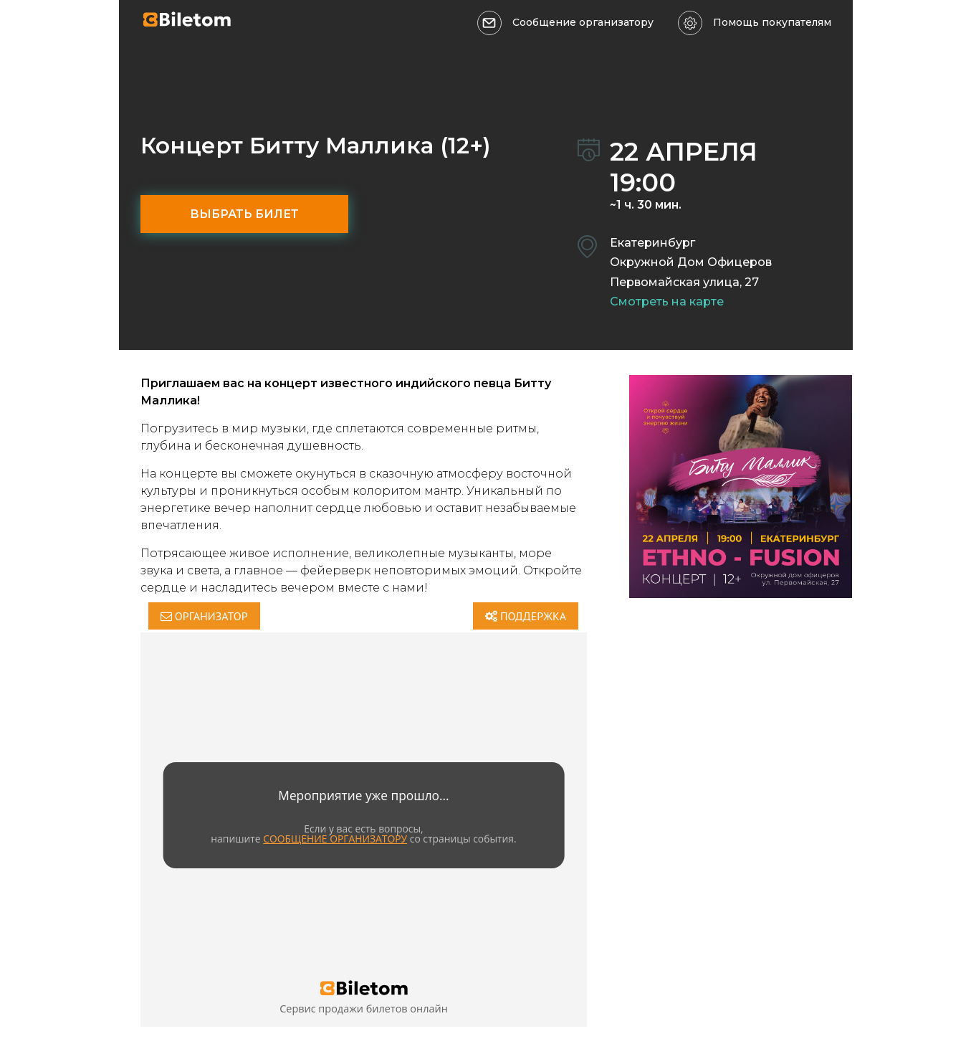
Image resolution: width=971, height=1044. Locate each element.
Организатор (204, 616)
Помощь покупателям (772, 22)
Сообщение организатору (583, 22)
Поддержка (525, 616)
